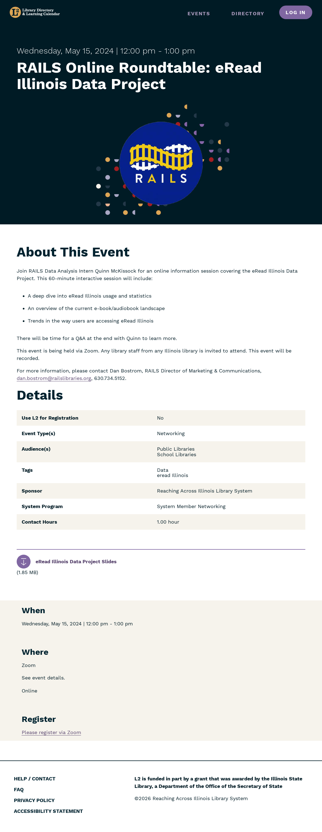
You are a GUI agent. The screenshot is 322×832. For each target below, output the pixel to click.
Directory (247, 13)
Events (199, 13)
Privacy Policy (34, 800)
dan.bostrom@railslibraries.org (54, 378)
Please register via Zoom (51, 732)
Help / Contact (35, 779)
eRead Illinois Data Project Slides (76, 561)
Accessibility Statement (48, 811)
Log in (296, 12)
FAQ (19, 789)
